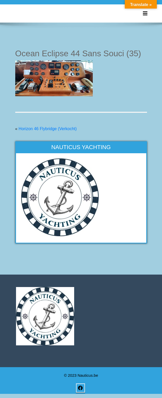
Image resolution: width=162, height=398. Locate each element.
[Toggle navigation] (145, 13)
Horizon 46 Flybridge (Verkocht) (48, 129)
